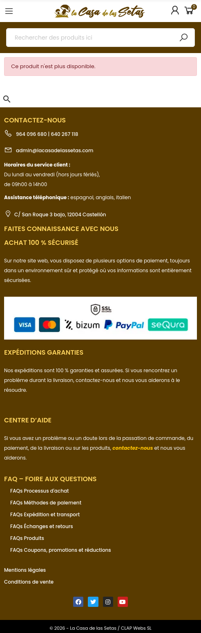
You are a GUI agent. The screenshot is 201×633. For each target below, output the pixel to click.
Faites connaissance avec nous (61, 228)
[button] (7, 99)
